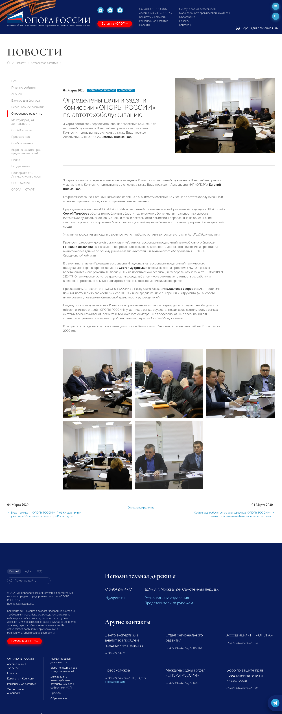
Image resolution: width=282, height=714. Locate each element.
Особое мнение (22, 143)
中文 (39, 571)
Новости (184, 21)
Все (14, 81)
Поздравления (21, 166)
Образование (187, 17)
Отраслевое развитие (44, 62)
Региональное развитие (153, 21)
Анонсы (16, 94)
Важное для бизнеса (25, 100)
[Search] (29, 580)
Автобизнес (126, 90)
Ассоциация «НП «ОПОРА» (155, 13)
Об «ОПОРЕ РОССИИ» (153, 9)
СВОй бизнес (20, 183)
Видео (15, 160)
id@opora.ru (115, 598)
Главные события (23, 87)
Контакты (185, 24)
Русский (14, 571)
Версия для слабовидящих (257, 28)
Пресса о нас (20, 136)
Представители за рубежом (169, 603)
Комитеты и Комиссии (152, 17)
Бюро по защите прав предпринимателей (204, 13)
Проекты (144, 24)
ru (275, 16)
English (28, 571)
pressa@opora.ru (115, 681)
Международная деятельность (197, 9)
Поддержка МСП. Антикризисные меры (26, 174)
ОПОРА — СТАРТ (22, 189)
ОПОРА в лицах (21, 130)
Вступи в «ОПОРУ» (115, 23)
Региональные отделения (167, 598)
